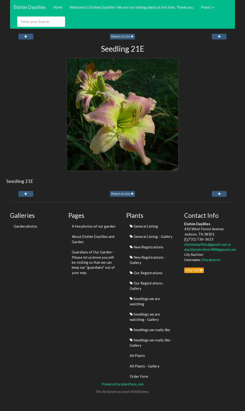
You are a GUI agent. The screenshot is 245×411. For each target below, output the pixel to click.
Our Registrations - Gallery (147, 285)
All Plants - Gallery (145, 366)
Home (57, 7)
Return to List (122, 36)
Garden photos (25, 226)
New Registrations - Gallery (148, 259)
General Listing (144, 226)
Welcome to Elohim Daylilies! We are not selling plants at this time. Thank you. (132, 7)
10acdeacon (210, 260)
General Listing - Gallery (151, 236)
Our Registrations (146, 273)
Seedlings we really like (150, 330)
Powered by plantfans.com (123, 384)
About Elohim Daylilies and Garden (93, 239)
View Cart (194, 270)
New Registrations (146, 247)
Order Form (139, 376)
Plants (207, 7)
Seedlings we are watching (145, 301)
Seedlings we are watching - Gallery (145, 316)
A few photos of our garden (93, 226)
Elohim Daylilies (30, 7)
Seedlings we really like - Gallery (151, 342)
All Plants (137, 355)
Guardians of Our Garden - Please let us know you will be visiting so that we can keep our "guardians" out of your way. (93, 262)
